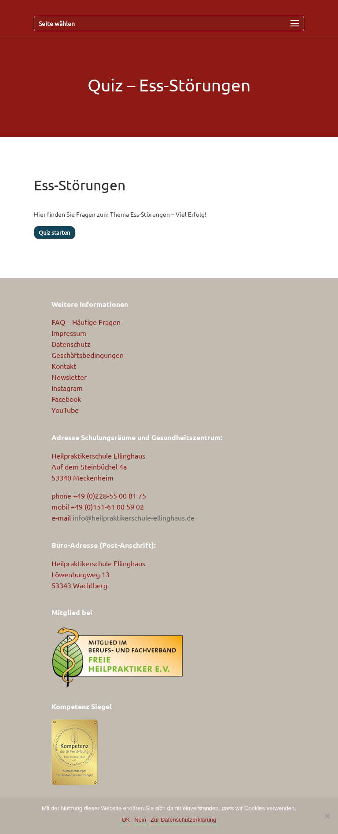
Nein (140, 819)
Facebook (66, 398)
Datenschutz (71, 343)
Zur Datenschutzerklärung (184, 819)
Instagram (67, 387)
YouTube (65, 409)
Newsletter (69, 376)
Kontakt (63, 365)
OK (125, 819)
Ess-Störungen (194, 85)
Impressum (68, 332)
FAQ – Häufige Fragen (86, 321)
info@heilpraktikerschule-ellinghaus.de (134, 517)
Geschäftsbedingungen (87, 354)
